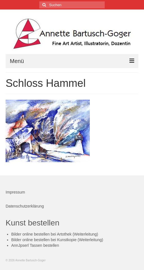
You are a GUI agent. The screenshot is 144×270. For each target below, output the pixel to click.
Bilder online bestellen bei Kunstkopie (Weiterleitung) (57, 240)
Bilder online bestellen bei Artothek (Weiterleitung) (54, 234)
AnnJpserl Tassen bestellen (35, 245)
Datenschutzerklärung (25, 206)
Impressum (15, 192)
